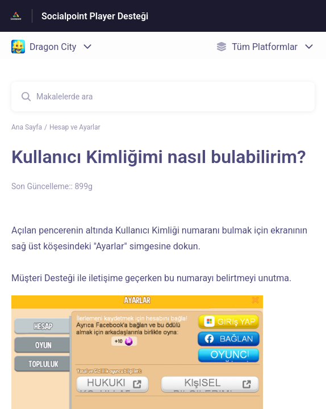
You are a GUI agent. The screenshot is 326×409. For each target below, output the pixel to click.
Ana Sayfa (26, 127)
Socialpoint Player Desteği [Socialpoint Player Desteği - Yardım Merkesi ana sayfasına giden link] (94, 16)
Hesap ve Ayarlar (75, 127)
